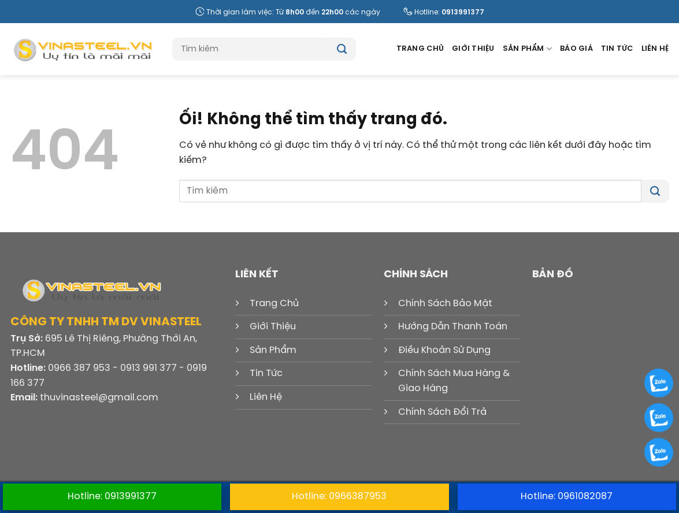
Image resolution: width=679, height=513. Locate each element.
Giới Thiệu (473, 49)
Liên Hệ (655, 49)
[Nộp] (341, 49)
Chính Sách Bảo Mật (445, 303)
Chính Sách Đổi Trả (442, 412)
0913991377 (462, 12)
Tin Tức (617, 49)
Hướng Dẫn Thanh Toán (452, 327)
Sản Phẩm (527, 48)
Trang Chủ (420, 49)
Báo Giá (576, 49)
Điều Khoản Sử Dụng (444, 350)
